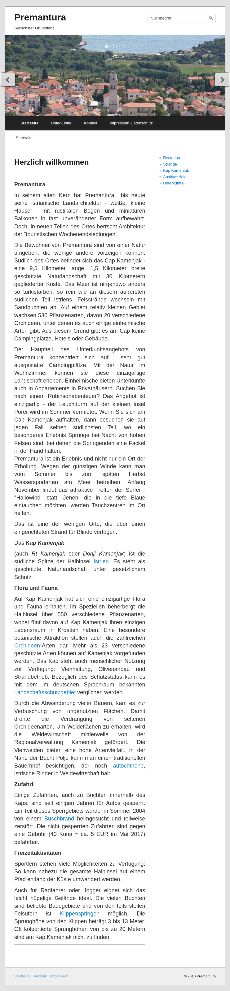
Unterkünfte (61, 123)
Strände (170, 164)
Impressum (59, 976)
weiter (222, 79)
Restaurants (173, 157)
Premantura (40, 17)
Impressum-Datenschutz (131, 123)
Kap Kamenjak (176, 170)
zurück (8, 79)
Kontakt (90, 123)
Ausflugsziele (174, 177)
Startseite (29, 123)
